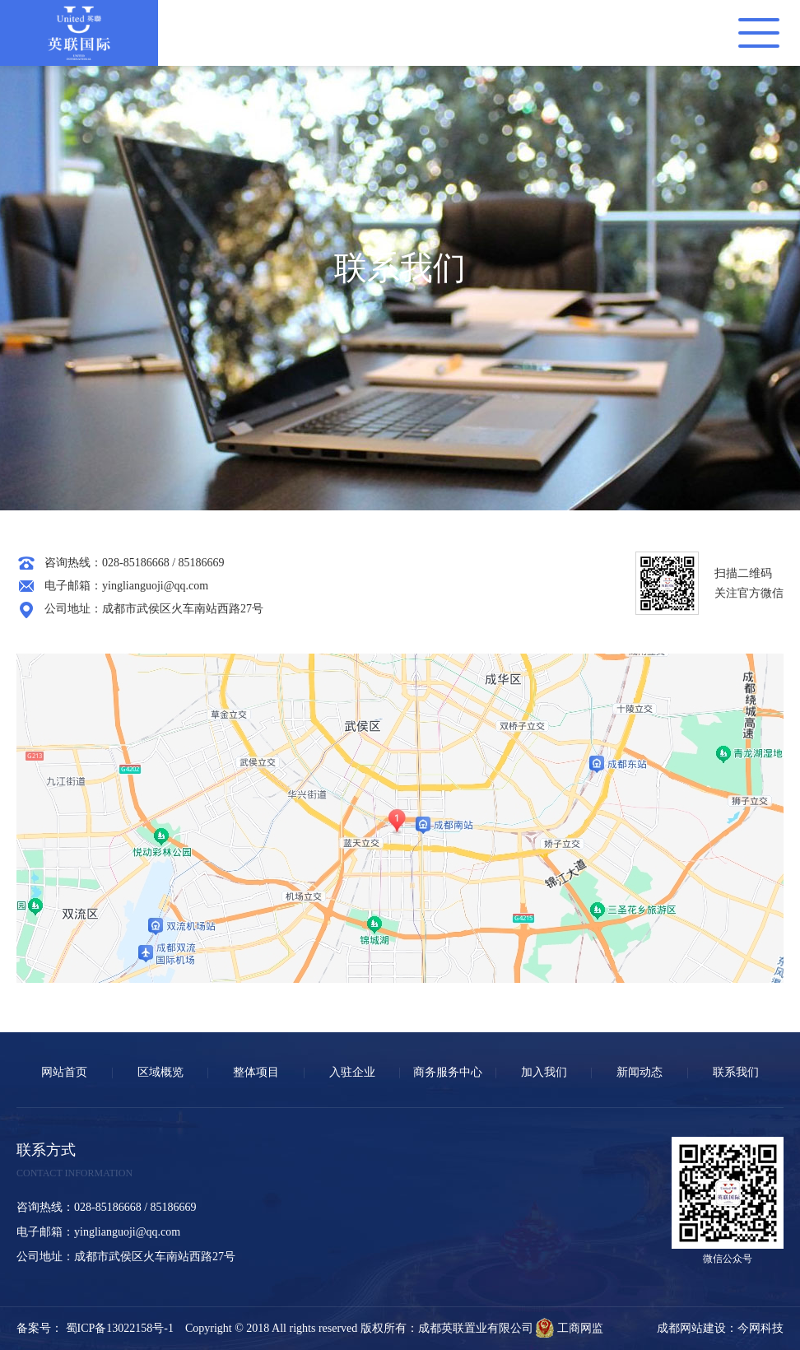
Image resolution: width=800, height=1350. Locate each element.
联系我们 (736, 1072)
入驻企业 (352, 1072)
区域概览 (160, 1072)
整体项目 (256, 1072)
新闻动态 (639, 1072)
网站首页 (64, 1072)
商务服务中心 (447, 1072)
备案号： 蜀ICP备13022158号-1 (100, 1328)
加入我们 (544, 1072)
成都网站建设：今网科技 (720, 1328)
